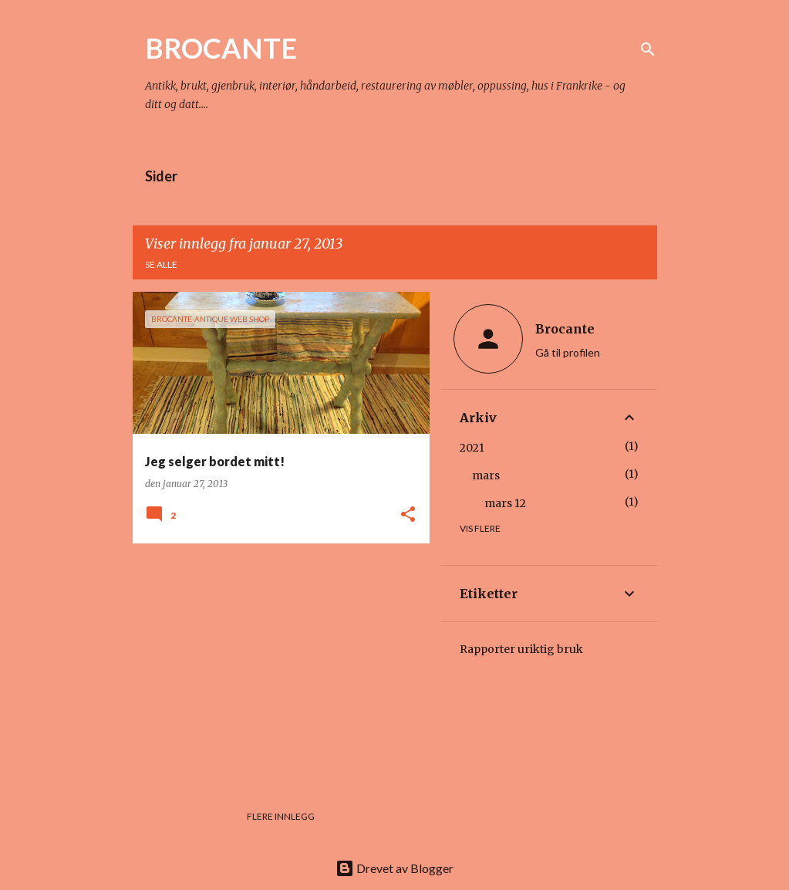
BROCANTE (221, 48)
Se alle (161, 264)
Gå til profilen (567, 352)
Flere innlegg (281, 816)
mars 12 (505, 503)
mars (486, 475)
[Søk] (648, 49)
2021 (472, 448)
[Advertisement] (275, 663)
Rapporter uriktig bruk (521, 649)
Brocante (565, 329)
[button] (408, 515)
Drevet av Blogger (394, 868)
